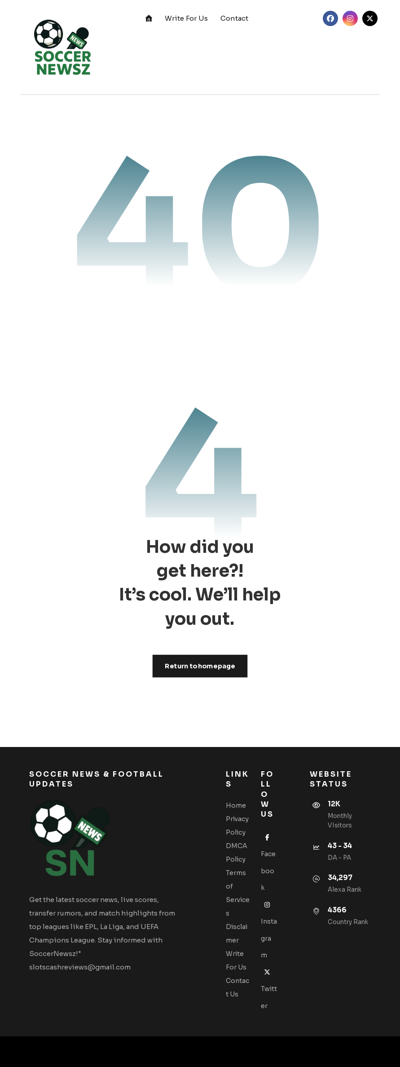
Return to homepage (200, 666)
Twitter (269, 989)
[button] (330, 18)
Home (236, 805)
